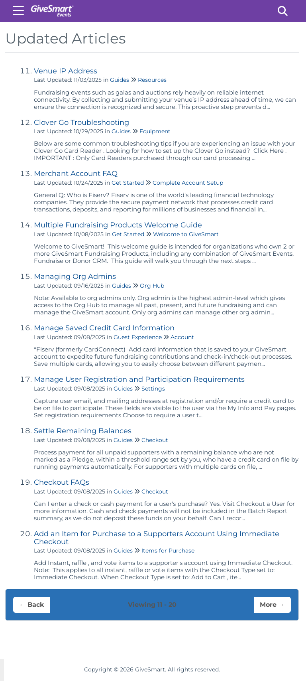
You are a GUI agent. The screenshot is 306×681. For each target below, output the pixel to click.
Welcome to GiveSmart (186, 234)
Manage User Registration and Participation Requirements (139, 379)
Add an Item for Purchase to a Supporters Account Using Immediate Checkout (156, 537)
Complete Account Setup (188, 182)
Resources (152, 79)
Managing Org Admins (75, 276)
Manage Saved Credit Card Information (104, 328)
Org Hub (152, 285)
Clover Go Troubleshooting (81, 122)
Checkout (154, 440)
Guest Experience (138, 337)
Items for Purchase (167, 550)
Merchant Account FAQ (76, 173)
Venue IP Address (65, 71)
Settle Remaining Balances (82, 430)
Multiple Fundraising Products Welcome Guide (118, 225)
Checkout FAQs (61, 482)
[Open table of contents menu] (20, 10)
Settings (153, 388)
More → (272, 604)
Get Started (128, 182)
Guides (119, 79)
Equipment (155, 131)
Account (182, 337)
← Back (31, 604)
